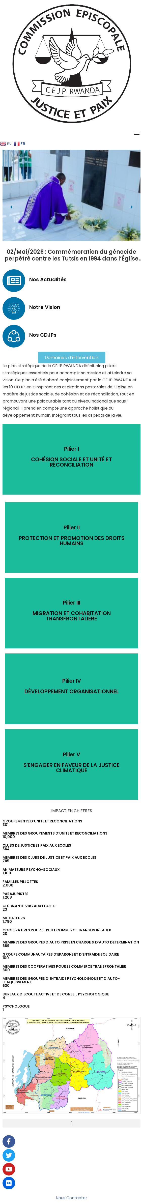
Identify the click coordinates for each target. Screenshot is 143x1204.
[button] (11, 207)
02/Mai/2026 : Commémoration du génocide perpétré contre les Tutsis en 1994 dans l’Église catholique (71, 259)
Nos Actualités (48, 279)
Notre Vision (44, 307)
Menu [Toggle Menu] (136, 133)
